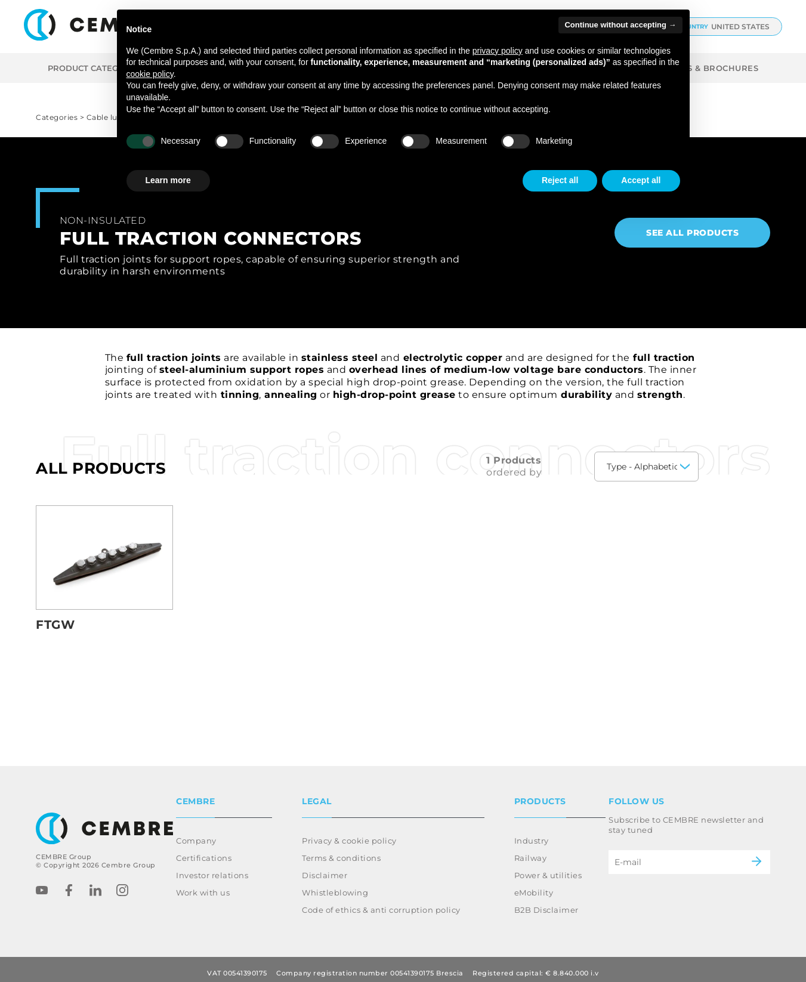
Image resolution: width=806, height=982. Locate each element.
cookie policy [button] (150, 74)
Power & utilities (548, 868)
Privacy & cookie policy (349, 833)
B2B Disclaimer (546, 902)
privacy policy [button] (498, 50)
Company (196, 833)
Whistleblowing (335, 885)
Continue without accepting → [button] (620, 24)
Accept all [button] (640, 180)
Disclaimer (324, 868)
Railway (530, 851)
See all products (692, 232)
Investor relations (212, 868)
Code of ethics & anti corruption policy (381, 902)
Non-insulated (103, 220)
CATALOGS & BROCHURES (702, 68)
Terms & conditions (341, 851)
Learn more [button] (168, 180)
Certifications (203, 851)
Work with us (203, 885)
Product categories (103, 68)
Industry (531, 833)
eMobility (534, 885)
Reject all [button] (560, 180)
